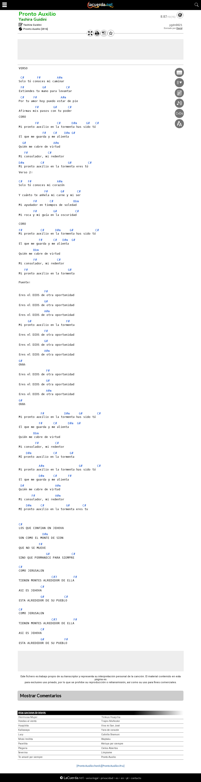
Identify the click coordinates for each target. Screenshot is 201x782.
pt (127, 778)
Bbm (76, 201)
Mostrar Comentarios (40, 695)
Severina (23, 752)
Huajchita (23, 725)
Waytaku (106, 739)
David (179, 28)
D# (22, 486)
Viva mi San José (110, 725)
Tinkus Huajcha (110, 717)
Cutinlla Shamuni (110, 734)
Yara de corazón (110, 729)
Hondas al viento (27, 721)
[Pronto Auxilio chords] (89, 765)
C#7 (54, 577)
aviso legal (92, 778)
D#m (74, 123)
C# (22, 77)
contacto (136, 778)
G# (44, 87)
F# (39, 77)
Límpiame (106, 752)
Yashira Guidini (32, 19)
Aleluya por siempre (112, 743)
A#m (59, 77)
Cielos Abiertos (109, 748)
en (122, 778)
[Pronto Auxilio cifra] (113, 765)
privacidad (107, 778)
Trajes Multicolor (110, 721)
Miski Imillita (25, 739)
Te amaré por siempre (30, 757)
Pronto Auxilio (37, 14)
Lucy (20, 734)
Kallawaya (24, 729)
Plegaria (22, 748)
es (117, 778)
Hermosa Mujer (27, 717)
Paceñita (23, 743)
